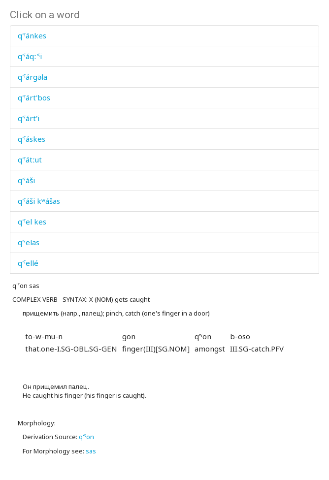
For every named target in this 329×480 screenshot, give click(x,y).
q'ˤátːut (30, 159)
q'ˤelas (28, 242)
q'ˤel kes (32, 221)
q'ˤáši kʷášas (39, 201)
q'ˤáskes (31, 139)
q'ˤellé (28, 263)
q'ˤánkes (32, 35)
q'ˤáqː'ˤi (30, 56)
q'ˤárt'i (28, 118)
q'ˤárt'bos (34, 97)
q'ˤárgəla (32, 77)
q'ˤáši (26, 180)
